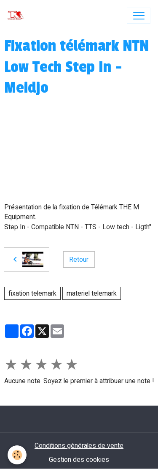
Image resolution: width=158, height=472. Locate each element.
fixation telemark (32, 293)
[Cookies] (17, 454)
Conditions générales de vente (79, 446)
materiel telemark (92, 293)
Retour (78, 259)
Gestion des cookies (79, 460)
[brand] (17, 16)
